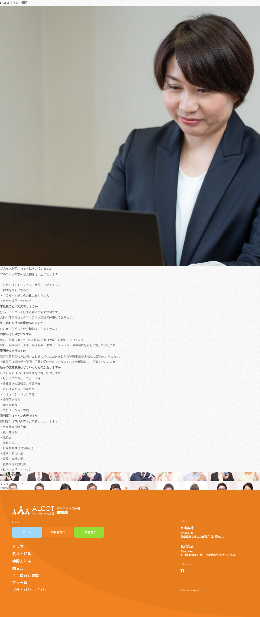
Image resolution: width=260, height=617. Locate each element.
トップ (18, 546)
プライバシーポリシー (31, 590)
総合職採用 (58, 532)
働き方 (18, 568)
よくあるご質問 (25, 575)
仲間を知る (21, 561)
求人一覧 (20, 582)
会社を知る (21, 554)
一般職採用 (89, 532)
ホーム (27, 532)
